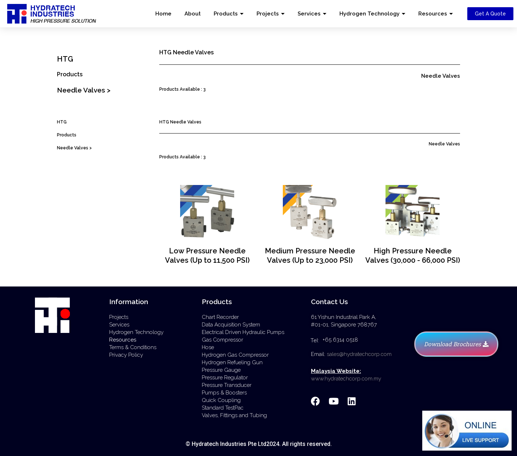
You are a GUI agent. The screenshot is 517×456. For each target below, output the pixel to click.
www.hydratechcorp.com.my (346, 378)
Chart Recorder (220, 317)
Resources (432, 13)
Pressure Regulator (225, 377)
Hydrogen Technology (369, 13)
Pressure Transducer (226, 385)
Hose (208, 347)
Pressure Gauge (221, 370)
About (192, 13)
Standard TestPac (223, 408)
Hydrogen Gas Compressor (235, 355)
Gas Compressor (222, 340)
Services (309, 13)
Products (226, 13)
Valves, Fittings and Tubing (234, 415)
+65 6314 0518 (340, 340)
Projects (268, 13)
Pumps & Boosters (224, 392)
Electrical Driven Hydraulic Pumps (243, 332)
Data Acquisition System (231, 324)
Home (163, 13)
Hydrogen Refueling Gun (232, 362)
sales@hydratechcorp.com (359, 354)
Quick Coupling (221, 400)
